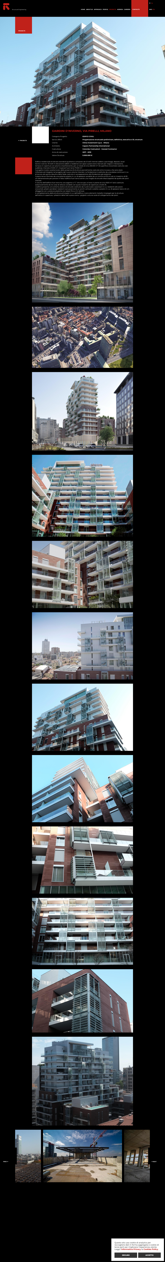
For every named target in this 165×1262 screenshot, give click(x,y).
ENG (150, 9)
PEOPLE (105, 9)
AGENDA (120, 9)
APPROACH (98, 9)
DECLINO (126, 1255)
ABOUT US (89, 9)
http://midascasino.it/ (56, 197)
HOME (83, 9)
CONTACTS (136, 9)
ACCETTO (149, 1255)
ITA (154, 9)
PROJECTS (112, 9)
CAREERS (127, 9)
